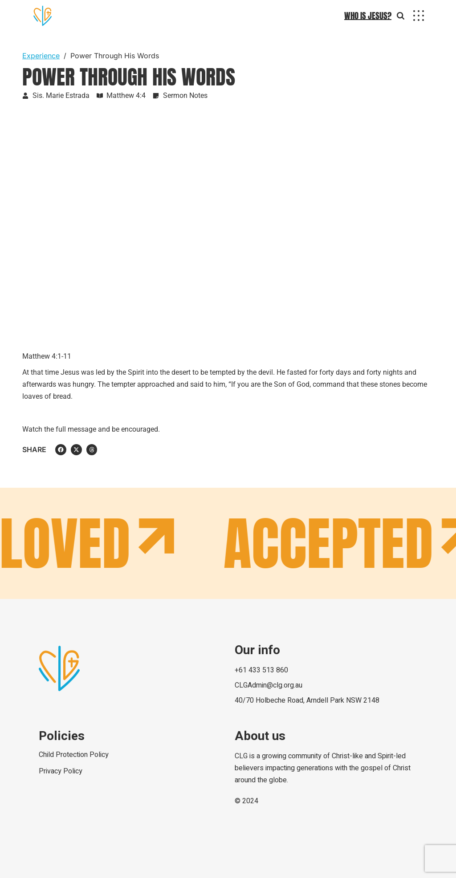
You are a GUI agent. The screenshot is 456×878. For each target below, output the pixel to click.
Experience (41, 55)
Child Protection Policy (74, 754)
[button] (60, 449)
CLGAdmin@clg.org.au (268, 685)
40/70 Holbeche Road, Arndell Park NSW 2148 (307, 700)
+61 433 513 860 (261, 670)
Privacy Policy (60, 771)
